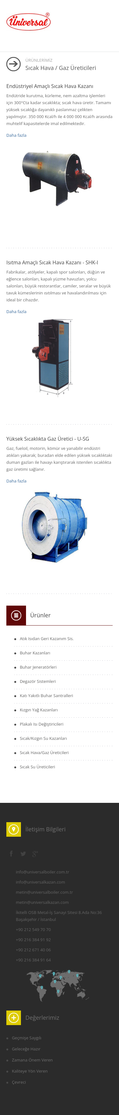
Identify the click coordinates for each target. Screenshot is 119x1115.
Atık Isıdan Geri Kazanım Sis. (47, 638)
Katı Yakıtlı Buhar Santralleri (46, 695)
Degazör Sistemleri (38, 681)
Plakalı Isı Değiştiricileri (41, 724)
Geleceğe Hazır (26, 1049)
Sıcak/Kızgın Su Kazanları (43, 738)
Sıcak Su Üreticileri (37, 767)
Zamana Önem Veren (32, 1060)
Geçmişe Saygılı (26, 1038)
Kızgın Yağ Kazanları (39, 710)
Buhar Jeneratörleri (38, 667)
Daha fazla (16, 135)
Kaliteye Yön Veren (30, 1071)
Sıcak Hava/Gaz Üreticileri (44, 752)
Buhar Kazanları (35, 653)
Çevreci (19, 1082)
